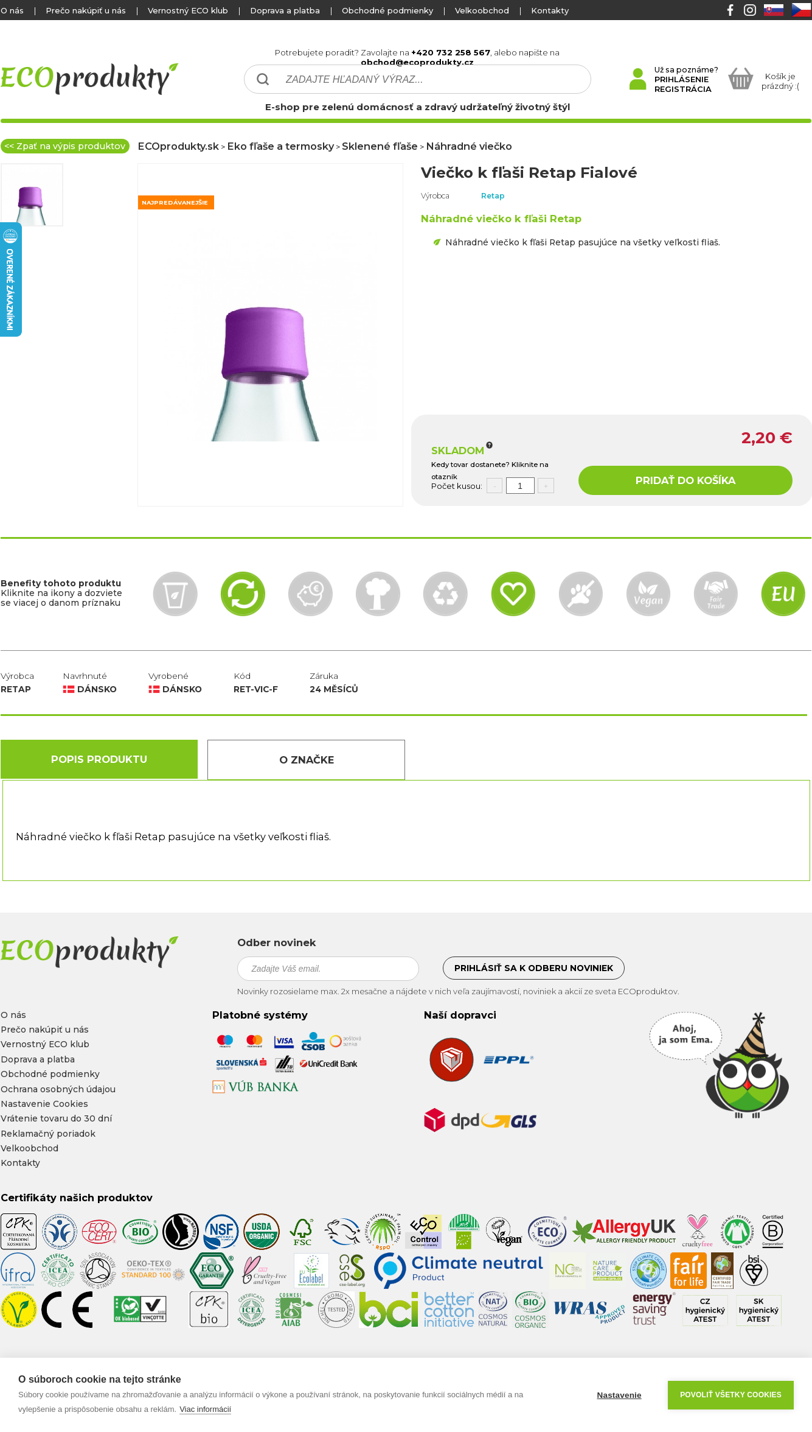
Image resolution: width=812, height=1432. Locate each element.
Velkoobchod (482, 10)
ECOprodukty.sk (178, 146)
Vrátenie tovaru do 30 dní (56, 1118)
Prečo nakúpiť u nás (86, 10)
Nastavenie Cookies (44, 1104)
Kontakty (550, 10)
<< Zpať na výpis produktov (64, 146)
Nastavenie (619, 1395)
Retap (493, 195)
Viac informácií (205, 1409)
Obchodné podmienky (387, 10)
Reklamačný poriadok (48, 1134)
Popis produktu (99, 759)
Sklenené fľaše (380, 146)
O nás (12, 10)
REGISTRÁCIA (683, 89)
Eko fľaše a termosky (280, 146)
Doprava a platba (285, 10)
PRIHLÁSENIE (681, 79)
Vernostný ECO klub (188, 10)
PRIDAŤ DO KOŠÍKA (685, 480)
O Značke (306, 760)
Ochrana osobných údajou (58, 1089)
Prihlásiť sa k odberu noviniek (533, 968)
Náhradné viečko (469, 146)
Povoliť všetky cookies (731, 1395)
